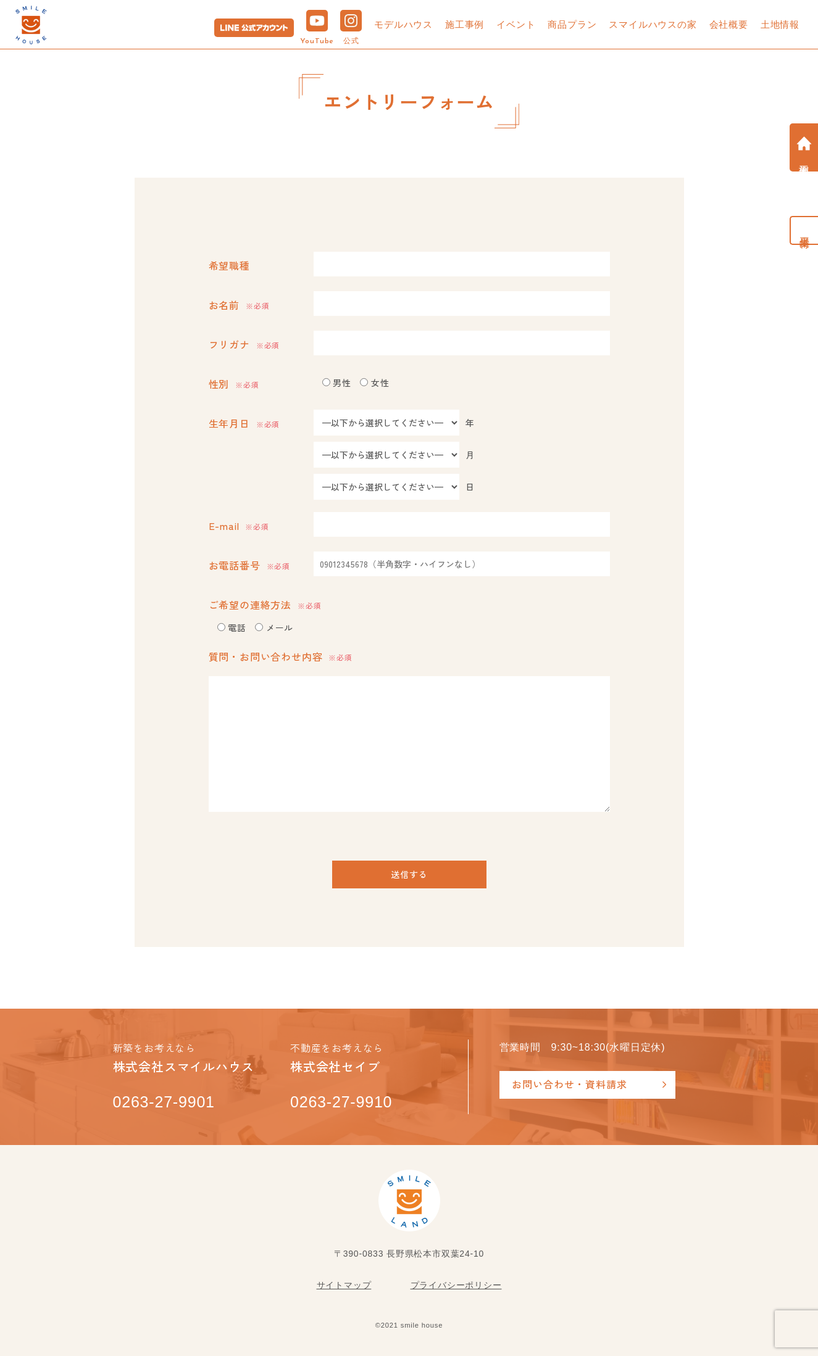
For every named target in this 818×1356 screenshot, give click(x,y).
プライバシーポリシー (456, 1285)
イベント (515, 24)
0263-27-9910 (341, 1101)
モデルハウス (403, 24)
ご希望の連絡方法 (265, 604)
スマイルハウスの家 (652, 24)
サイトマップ (344, 1285)
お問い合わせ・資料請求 (569, 1084)
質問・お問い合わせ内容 (281, 656)
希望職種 (229, 265)
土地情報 (780, 24)
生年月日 (244, 423)
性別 (234, 383)
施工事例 (464, 24)
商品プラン (572, 24)
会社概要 (728, 24)
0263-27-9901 (164, 1101)
